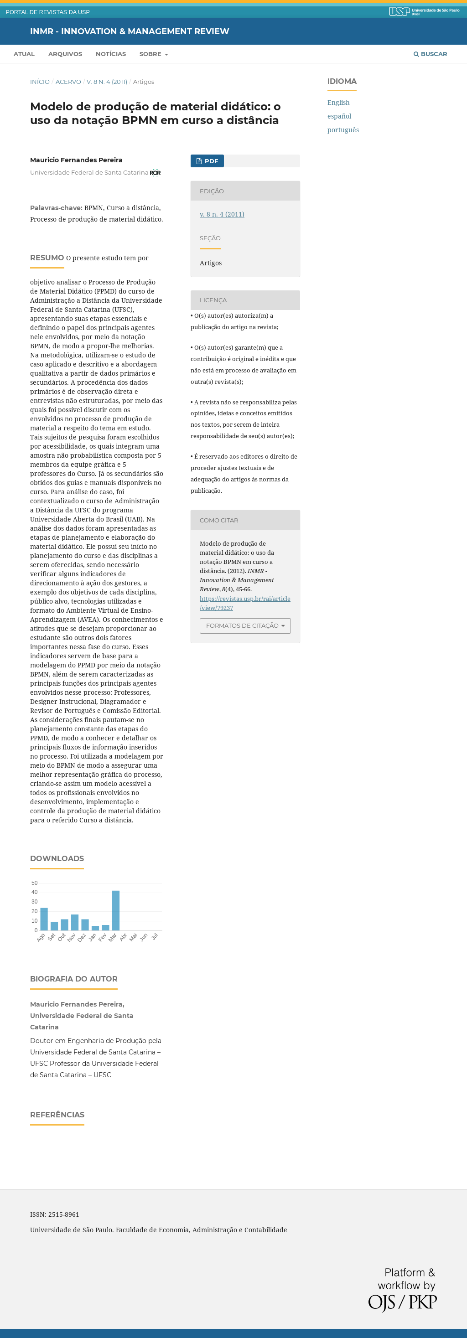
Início (40, 81)
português (343, 129)
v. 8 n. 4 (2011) (107, 81)
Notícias (111, 53)
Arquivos (65, 53)
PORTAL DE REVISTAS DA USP (48, 12)
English (338, 102)
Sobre (151, 53)
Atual (24, 53)
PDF (210, 161)
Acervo (68, 81)
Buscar (430, 53)
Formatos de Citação (242, 625)
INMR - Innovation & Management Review (129, 31)
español (339, 116)
